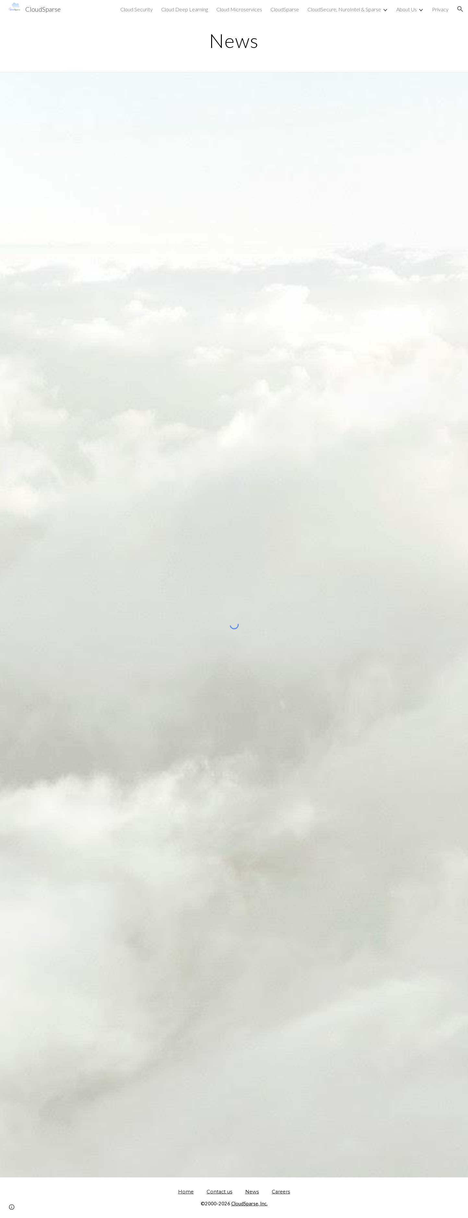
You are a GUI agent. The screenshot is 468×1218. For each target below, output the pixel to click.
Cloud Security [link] (136, 9)
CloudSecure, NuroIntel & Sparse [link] (344, 9)
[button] (460, 9)
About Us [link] (406, 9)
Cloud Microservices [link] (239, 9)
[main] (234, 40)
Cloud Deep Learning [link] (184, 9)
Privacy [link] (440, 9)
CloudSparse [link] (284, 9)
